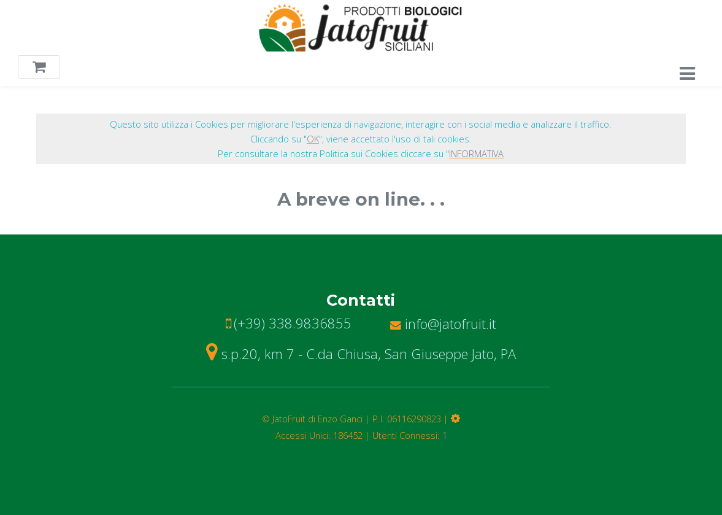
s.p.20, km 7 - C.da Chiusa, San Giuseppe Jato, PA (361, 353)
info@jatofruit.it (443, 323)
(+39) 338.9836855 (292, 323)
